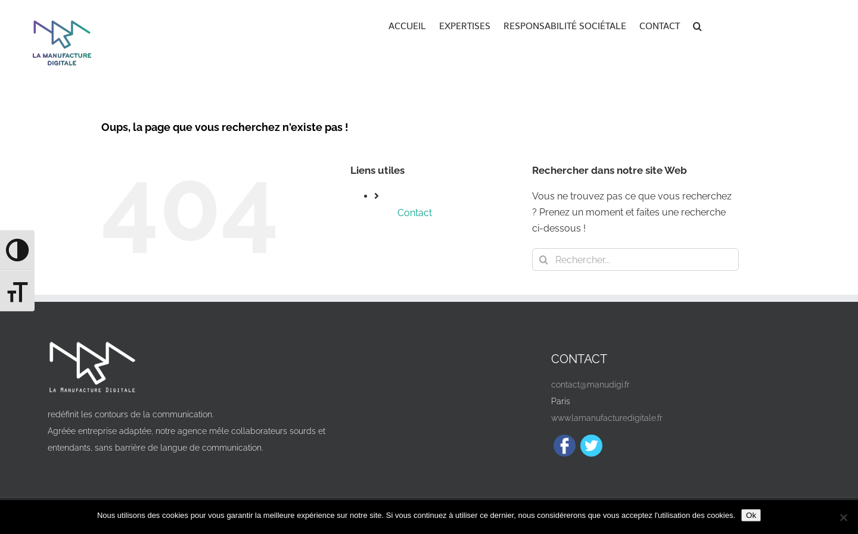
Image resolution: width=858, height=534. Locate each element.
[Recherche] (543, 259)
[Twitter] (591, 446)
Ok (751, 515)
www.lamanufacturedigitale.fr (607, 418)
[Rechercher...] (635, 259)
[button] (697, 25)
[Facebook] (565, 446)
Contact (414, 212)
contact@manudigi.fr (590, 384)
